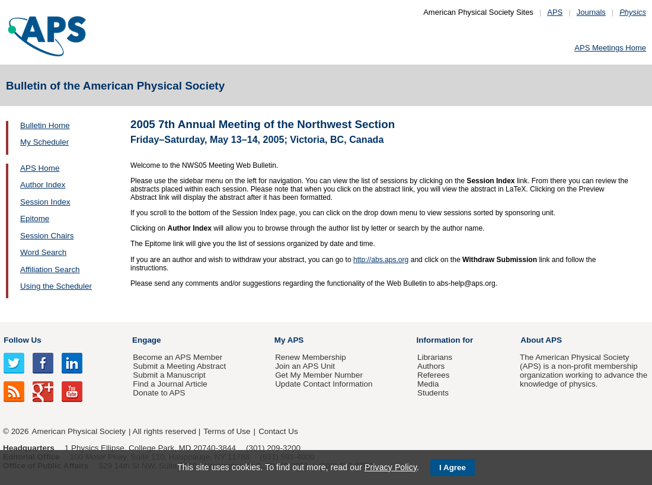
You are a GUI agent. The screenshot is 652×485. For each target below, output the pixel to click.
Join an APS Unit (305, 366)
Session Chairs (46, 235)
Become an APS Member (177, 357)
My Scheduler (44, 142)
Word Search (43, 252)
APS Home (39, 168)
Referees (433, 375)
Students (433, 392)
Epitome (34, 218)
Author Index (42, 184)
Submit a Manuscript (169, 375)
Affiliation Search (50, 269)
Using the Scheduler (56, 286)
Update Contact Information (323, 383)
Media (428, 383)
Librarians (434, 357)
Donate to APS (159, 392)
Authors (431, 366)
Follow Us (22, 340)
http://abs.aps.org (380, 260)
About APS (541, 340)
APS (554, 12)
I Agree (452, 467)
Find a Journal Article (170, 383)
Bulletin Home (45, 125)
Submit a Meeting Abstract (179, 366)
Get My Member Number (319, 375)
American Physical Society (79, 431)
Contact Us (278, 431)
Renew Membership (310, 357)
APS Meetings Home (610, 47)
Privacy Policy (391, 467)
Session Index (45, 201)
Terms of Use (226, 431)
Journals (591, 12)
